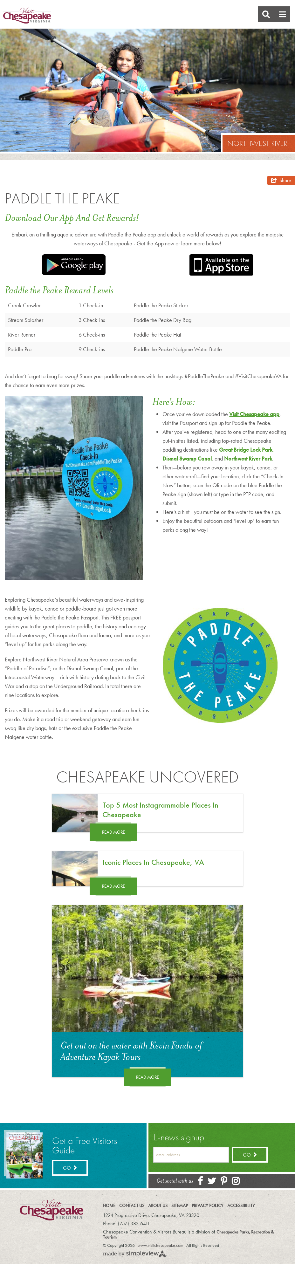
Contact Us (131, 1205)
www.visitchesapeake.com (160, 1245)
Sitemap (179, 1205)
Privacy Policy (207, 1205)
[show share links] (281, 180)
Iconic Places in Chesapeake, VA (153, 862)
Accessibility (241, 1205)
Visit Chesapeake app (254, 414)
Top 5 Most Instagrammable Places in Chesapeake (160, 809)
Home (109, 1205)
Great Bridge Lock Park (245, 449)
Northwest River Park (248, 458)
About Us (158, 1205)
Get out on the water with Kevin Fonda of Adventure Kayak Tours (131, 1051)
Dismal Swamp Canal (187, 458)
